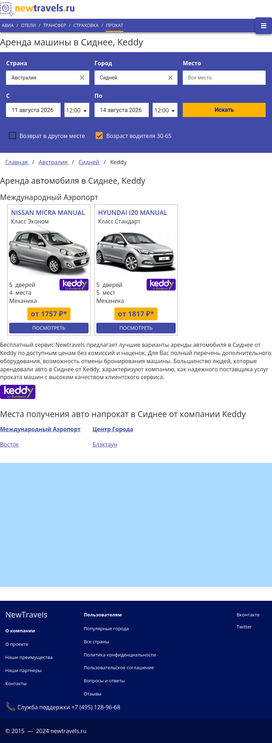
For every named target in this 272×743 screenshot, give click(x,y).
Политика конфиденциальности (119, 654)
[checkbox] (47, 135)
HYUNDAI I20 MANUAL (132, 212)
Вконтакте (248, 614)
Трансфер (54, 25)
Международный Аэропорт (40, 429)
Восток (9, 444)
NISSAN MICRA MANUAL (48, 212)
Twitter (244, 626)
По (98, 96)
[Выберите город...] (129, 78)
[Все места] (224, 78)
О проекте (16, 644)
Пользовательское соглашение (119, 667)
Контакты (16, 683)
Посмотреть (49, 328)
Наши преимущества (29, 657)
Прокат (114, 25)
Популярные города (106, 628)
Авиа (7, 25)
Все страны (96, 641)
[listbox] (76, 110)
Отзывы (92, 694)
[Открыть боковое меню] (263, 25)
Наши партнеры (23, 670)
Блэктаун (104, 444)
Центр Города (112, 429)
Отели (28, 25)
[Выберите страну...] (40, 78)
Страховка (85, 25)
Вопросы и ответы (104, 680)
